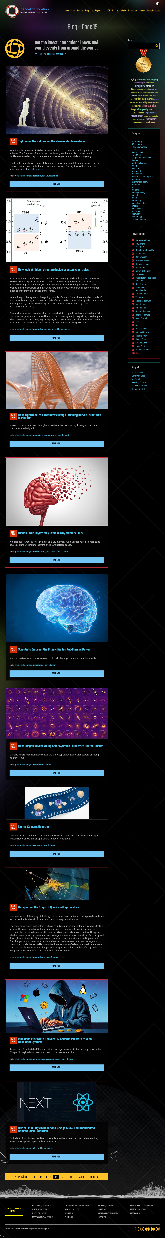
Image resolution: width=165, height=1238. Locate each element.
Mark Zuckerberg (139, 163)
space (36, 764)
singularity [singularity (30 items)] (155, 116)
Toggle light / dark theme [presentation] (157, 3)
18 (71, 1177)
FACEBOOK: (36, 1205)
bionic (134, 198)
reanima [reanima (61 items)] (141, 113)
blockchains (137, 208)
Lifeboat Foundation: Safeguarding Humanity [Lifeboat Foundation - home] (27, 11)
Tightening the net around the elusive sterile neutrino (51, 141)
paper (84, 278)
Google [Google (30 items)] (131, 99)
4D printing (137, 144)
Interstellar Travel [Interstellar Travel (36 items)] (153, 103)
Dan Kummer (141, 284)
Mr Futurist (137, 379)
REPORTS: (68, 1213)
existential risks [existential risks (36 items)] (136, 96)
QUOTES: (100, 1217)
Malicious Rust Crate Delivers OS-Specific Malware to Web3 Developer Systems (55, 1041)
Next (92, 1177)
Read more (56, 184)
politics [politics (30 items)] (135, 113)
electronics (38, 845)
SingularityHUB (138, 389)
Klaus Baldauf (141, 294)
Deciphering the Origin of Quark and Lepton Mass (48, 907)
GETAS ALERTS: (135, 1205)
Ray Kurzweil (137, 152)
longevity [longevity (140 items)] (143, 109)
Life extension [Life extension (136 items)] (149, 106)
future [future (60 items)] (149, 95)
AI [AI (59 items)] (138, 80)
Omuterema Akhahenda (140, 289)
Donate (115, 10)
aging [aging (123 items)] (133, 79)
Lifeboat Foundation (21, 1228)
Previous (22, 1177)
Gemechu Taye (142, 264)
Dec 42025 (13, 141)
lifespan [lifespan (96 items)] (134, 109)
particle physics (35, 169)
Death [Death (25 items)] (156, 93)
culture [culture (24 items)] (152, 93)
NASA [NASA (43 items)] (150, 110)
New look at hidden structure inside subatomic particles (53, 269)
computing (37, 435)
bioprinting (136, 200)
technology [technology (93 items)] (151, 119)
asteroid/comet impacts (142, 176)
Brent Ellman (141, 329)
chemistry (136, 214)
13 (46, 1177)
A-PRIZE (107, 10)
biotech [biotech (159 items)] (150, 86)
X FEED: (34, 1209)
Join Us (123, 10)
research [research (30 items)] (146, 116)
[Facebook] (137, 1229)
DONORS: (101, 1209)
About (67, 10)
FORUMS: (68, 1217)
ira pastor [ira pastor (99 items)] (136, 106)
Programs (89, 10)
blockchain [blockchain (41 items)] (153, 90)
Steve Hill (139, 322)
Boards (80, 10)
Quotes (142, 10)
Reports (98, 10)
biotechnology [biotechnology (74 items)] (137, 89)
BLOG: (67, 1209)
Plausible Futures (139, 385)
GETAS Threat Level (14, 1210)
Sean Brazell (141, 318)
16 (62, 1177)
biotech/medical (39, 551)
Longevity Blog (138, 376)
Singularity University (141, 157)
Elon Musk (136, 155)
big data (135, 190)
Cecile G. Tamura (143, 301)
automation (137, 184)
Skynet (135, 160)
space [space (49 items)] (134, 119)
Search (156, 46)
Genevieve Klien (142, 240)
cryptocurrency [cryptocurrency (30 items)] (147, 93)
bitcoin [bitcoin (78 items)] (147, 89)
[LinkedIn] (147, 1229)
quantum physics (51, 329)
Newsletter (132, 10)
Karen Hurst (140, 274)
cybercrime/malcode (53, 1059)
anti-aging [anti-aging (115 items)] (152, 79)
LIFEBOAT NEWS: (70, 1205)
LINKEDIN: (101, 1205)
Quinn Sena (140, 253)
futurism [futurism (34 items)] (155, 96)
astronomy (136, 179)
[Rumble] (158, 1229)
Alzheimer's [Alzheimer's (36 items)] (142, 80)
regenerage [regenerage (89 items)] (150, 112)
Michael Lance (142, 332)
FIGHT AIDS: (36, 1213)
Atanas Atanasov (143, 349)
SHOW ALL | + (135, 353)
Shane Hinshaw (142, 311)
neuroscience (50, 551)
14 (50, 1177)
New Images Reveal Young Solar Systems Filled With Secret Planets (60, 746)
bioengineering (138, 192)
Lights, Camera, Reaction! (34, 826)
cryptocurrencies (40, 1059)
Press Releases (153, 10)
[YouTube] (153, 1229)
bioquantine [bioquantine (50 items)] (150, 83)
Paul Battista (141, 267)
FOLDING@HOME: (103, 1213)
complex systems (139, 219)
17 (67, 1177)
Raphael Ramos (142, 315)
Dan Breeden (141, 257)
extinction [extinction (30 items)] (144, 96)
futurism (37, 1148)
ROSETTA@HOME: (38, 1217)
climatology (137, 216)
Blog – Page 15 (82, 27)
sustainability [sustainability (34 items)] (141, 120)
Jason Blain (140, 339)
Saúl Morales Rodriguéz (24, 176)
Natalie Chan (141, 336)
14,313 (81, 1177)
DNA (134, 149)
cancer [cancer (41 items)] (140, 93)
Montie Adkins (141, 343)
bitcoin (135, 206)
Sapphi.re (46, 1228)
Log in (41, 54)
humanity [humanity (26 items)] (156, 99)
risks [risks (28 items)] (150, 116)
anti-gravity (137, 171)
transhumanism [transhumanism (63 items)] (139, 123)
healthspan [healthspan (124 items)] (148, 99)
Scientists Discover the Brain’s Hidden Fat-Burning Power (54, 649)
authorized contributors (56, 54)
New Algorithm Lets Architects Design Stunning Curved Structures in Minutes (59, 417)
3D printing (137, 141)
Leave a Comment (52, 176)
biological (136, 195)
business (136, 211)
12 (41, 1177)
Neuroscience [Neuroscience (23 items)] (156, 110)
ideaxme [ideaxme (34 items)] (132, 103)
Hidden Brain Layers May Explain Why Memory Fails (50, 533)
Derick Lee (140, 304)
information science (49, 435)
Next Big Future (139, 382)
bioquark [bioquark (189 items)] (139, 86)
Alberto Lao (140, 308)
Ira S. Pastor (141, 346)
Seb (137, 325)
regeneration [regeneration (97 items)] (137, 115)
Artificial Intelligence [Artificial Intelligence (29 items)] (139, 83)
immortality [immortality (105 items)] (141, 102)
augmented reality (140, 182)
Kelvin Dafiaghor (143, 271)
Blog (73, 10)
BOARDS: (133, 1209)
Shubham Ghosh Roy (145, 250)
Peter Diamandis (139, 147)
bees (134, 187)
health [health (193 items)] (137, 99)
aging (134, 166)
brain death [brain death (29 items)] (134, 93)
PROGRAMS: (134, 1213)
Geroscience (137, 372)
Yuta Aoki (139, 297)
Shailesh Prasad (142, 260)
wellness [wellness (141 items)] (150, 122)
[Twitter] (142, 1229)
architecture (137, 174)
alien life (135, 168)
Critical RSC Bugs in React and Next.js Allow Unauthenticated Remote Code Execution (56, 1130)
